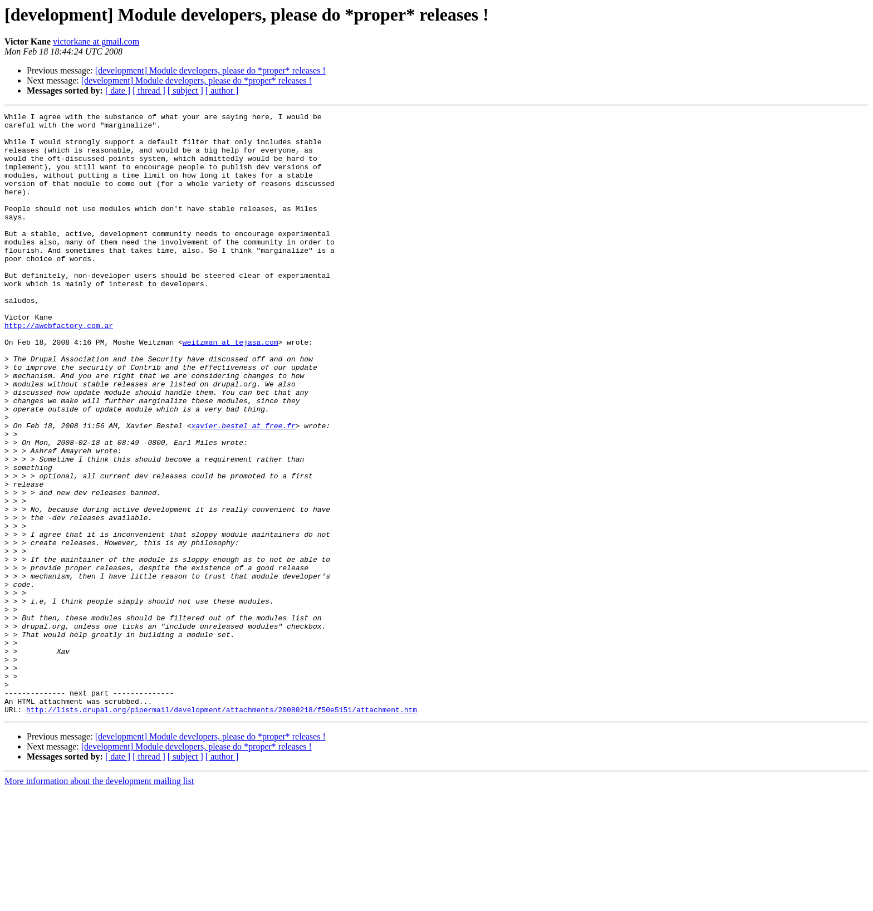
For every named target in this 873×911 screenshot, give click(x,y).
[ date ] (117, 90)
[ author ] (222, 90)
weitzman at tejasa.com (230, 389)
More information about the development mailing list (99, 901)
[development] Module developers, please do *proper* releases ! (210, 70)
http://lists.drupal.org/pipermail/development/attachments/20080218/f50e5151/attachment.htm (221, 830)
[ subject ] (185, 90)
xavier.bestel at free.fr (243, 489)
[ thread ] (149, 90)
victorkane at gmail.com (96, 41)
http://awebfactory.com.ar (58, 369)
